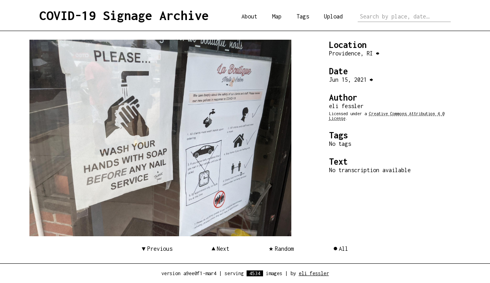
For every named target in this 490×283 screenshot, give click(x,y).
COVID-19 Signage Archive (124, 15)
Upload (333, 16)
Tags (302, 16)
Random (284, 248)
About (249, 16)
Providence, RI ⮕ (354, 53)
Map (277, 16)
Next (223, 248)
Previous (159, 248)
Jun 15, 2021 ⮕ (351, 79)
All (343, 248)
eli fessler (314, 273)
